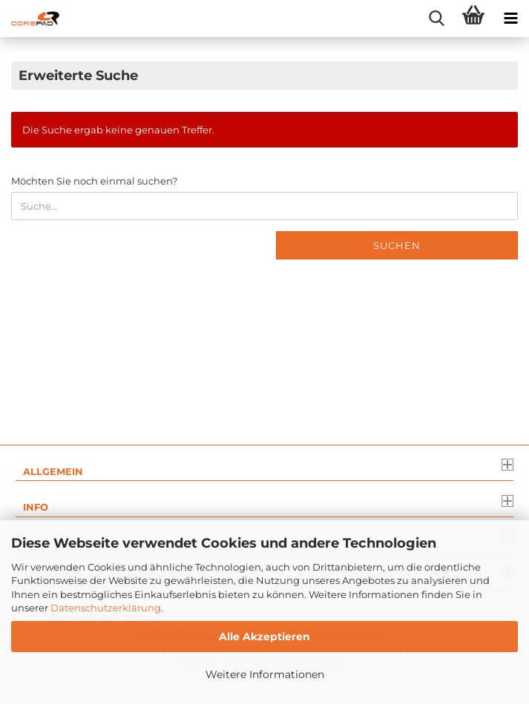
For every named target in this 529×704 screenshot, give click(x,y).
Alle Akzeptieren (264, 636)
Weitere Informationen (265, 674)
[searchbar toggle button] (436, 18)
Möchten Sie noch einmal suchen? (94, 181)
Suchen (397, 245)
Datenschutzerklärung (105, 608)
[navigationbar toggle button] (510, 18)
